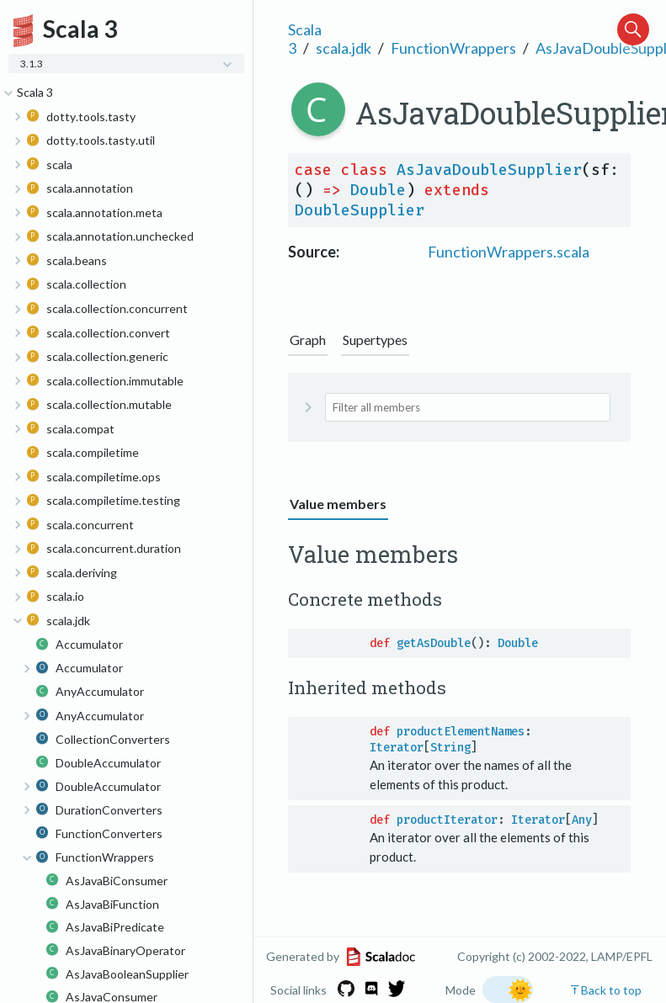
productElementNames (461, 732)
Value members (338, 504)
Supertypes (375, 340)
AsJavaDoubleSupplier (489, 170)
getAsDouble (434, 643)
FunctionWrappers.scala (508, 251)
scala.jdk (343, 48)
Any (582, 820)
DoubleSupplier (359, 210)
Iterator (397, 748)
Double (378, 190)
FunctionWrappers (453, 48)
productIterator (447, 820)
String (450, 748)
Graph (308, 340)
